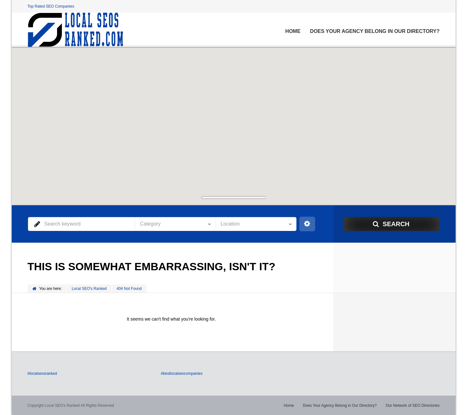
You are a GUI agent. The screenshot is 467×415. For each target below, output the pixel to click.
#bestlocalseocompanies (181, 373)
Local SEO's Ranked (89, 288)
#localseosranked (42, 373)
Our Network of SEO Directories (412, 405)
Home (293, 31)
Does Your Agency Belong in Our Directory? (375, 31)
